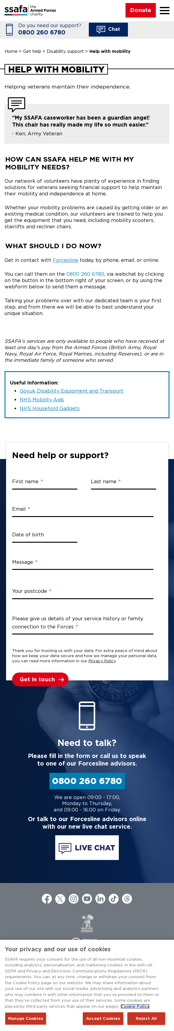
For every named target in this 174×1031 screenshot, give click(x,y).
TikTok (114, 899)
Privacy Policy (102, 661)
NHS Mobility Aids (42, 400)
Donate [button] (140, 10)
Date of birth (28, 535)
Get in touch (37, 679)
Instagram (74, 899)
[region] (87, 985)
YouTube (87, 899)
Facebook (47, 899)
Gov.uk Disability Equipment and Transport (71, 391)
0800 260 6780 (41, 32)
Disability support (65, 51)
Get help (32, 51)
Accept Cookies (103, 1018)
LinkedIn (100, 899)
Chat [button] (108, 30)
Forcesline (65, 260)
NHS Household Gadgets (50, 408)
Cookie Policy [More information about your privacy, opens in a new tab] (135, 1006)
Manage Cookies (25, 1018)
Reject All (146, 1018)
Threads (127, 899)
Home (11, 51)
